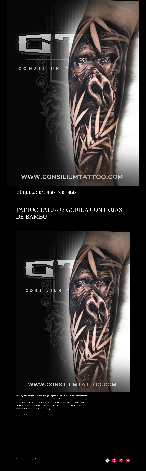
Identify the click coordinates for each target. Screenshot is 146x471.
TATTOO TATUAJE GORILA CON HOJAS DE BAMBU (69, 213)
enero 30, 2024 (21, 415)
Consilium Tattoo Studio (27, 459)
